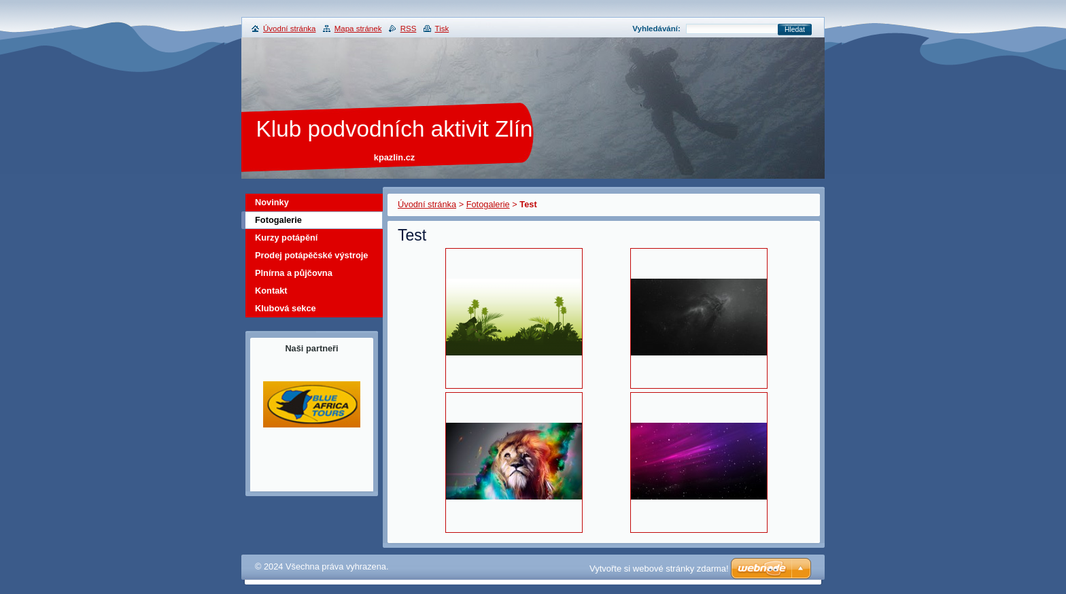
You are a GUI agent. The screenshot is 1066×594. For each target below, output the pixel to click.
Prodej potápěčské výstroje (311, 255)
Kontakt (271, 290)
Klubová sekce (285, 308)
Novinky (272, 202)
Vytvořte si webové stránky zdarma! (659, 568)
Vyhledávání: (656, 28)
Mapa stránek (358, 28)
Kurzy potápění (286, 237)
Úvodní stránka (427, 204)
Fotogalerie (488, 204)
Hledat (795, 29)
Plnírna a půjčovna (293, 273)
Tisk (442, 28)
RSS (408, 28)
